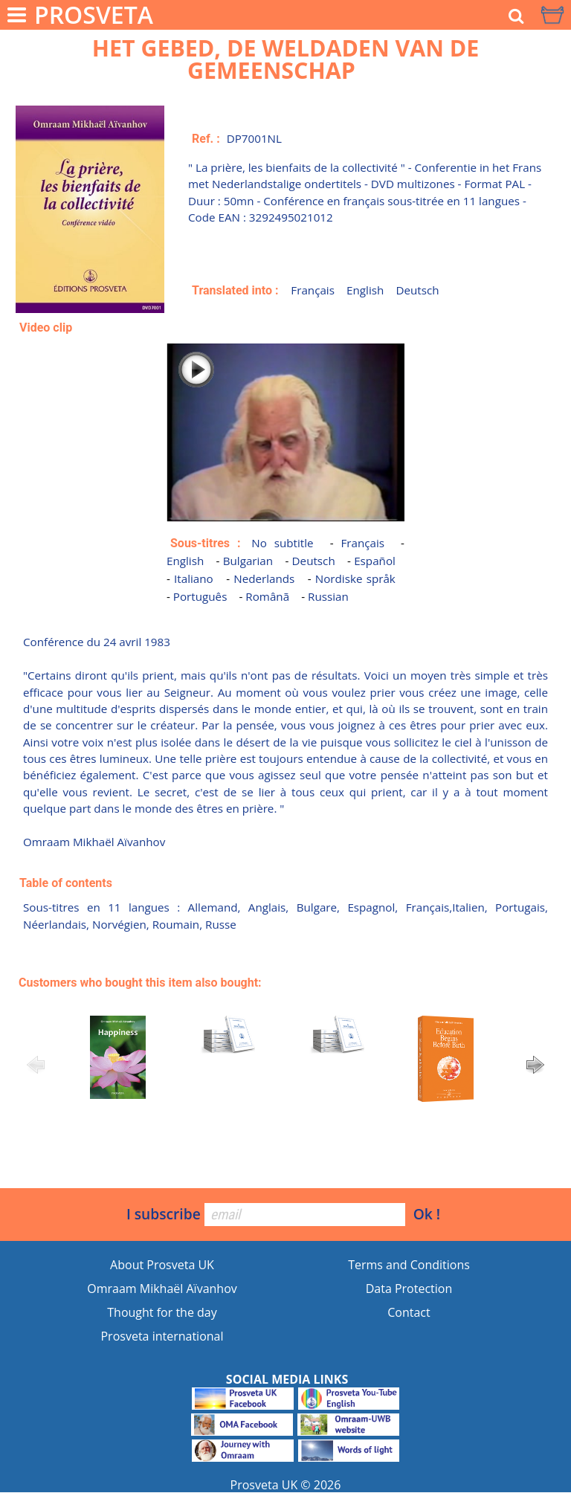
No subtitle (282, 542)
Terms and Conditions (409, 1265)
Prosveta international (161, 1336)
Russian (328, 596)
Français (313, 290)
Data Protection (409, 1288)
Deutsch (417, 290)
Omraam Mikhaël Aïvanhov (162, 1288)
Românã (267, 596)
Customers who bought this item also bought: (140, 983)
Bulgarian (248, 560)
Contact (408, 1312)
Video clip (45, 327)
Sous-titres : (205, 543)
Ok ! (426, 1214)
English (365, 290)
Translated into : (235, 290)
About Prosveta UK (162, 1265)
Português (200, 596)
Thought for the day (161, 1312)
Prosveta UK (264, 1485)
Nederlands (263, 578)
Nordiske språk (355, 578)
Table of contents (65, 883)
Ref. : (206, 139)
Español (375, 560)
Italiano (193, 578)
